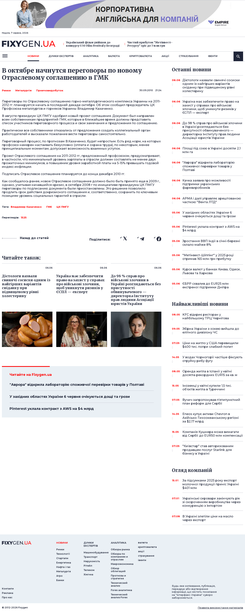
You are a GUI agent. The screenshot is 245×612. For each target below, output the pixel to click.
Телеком (89, 570)
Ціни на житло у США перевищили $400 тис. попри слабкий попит (210, 345)
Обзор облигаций (118, 570)
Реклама (7, 593)
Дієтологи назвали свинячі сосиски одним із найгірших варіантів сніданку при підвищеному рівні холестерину (211, 85)
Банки (60, 580)
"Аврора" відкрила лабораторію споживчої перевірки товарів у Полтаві (77, 385)
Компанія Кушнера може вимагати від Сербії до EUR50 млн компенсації (212, 434)
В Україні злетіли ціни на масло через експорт (207, 518)
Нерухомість (92, 561)
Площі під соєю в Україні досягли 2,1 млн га (211, 150)
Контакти (8, 588)
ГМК (49, 206)
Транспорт (90, 556)
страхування (188, 56)
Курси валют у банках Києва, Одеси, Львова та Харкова (211, 271)
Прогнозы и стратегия (118, 577)
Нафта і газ (63, 567)
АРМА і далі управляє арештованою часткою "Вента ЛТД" (211, 200)
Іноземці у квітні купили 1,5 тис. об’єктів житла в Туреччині (207, 388)
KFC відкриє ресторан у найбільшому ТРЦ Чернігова (207, 317)
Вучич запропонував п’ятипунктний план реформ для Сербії (211, 402)
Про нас (7, 597)
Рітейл (88, 565)
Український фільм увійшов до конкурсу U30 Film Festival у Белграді (91, 44)
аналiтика (118, 542)
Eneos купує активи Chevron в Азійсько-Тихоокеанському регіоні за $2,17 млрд (210, 417)
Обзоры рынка (120, 549)
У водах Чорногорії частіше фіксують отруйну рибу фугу (212, 359)
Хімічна (88, 574)
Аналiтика (91, 56)
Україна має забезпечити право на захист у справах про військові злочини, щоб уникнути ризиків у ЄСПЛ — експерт (210, 107)
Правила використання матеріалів (220, 607)
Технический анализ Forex (119, 596)
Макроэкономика (122, 564)
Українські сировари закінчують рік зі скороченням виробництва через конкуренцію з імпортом (211, 502)
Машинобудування (96, 552)
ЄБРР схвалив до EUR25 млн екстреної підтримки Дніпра (207, 286)
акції (165, 56)
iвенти (212, 56)
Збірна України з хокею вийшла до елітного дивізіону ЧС (210, 331)
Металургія (23, 90)
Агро (59, 575)
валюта (114, 56)
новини (33, 56)
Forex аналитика (121, 590)
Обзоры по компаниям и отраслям (119, 556)
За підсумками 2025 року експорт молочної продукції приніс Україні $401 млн (210, 484)
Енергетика (63, 562)
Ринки (6, 90)
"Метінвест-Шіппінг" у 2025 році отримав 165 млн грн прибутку (208, 257)
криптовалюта (140, 56)
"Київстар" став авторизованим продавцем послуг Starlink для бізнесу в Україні (208, 449)
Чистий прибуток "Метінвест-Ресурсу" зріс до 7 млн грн (148, 44)
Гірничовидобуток (49, 90)
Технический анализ (119, 584)
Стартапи (62, 558)
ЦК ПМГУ (62, 206)
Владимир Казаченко (26, 206)
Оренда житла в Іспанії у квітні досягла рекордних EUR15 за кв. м (209, 373)
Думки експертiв (61, 56)
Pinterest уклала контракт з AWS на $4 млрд (52, 409)
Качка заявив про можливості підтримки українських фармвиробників (207, 184)
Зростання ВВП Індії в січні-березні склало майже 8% (211, 243)
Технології (63, 553)
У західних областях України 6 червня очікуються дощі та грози (70, 397)
